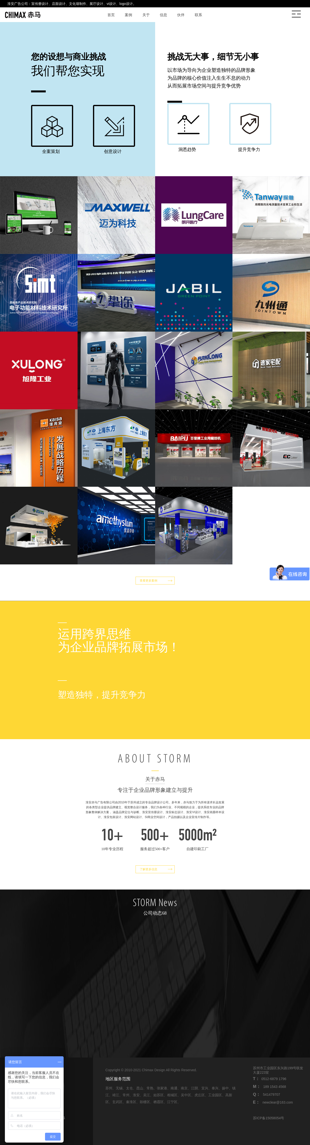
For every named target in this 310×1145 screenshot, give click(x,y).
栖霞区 (158, 1102)
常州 (126, 1095)
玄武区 (117, 1102)
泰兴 (215, 1088)
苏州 (108, 1088)
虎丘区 (200, 1095)
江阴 (194, 1088)
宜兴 (204, 1088)
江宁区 (172, 1102)
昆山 (139, 1088)
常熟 (150, 1088)
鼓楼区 (145, 1102)
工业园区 (215, 1095)
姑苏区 (158, 1095)
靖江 (115, 1095)
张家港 (162, 1088)
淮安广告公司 (17, 4)
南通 (174, 1088)
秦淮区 (131, 1102)
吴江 (146, 1095)
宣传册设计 (39, 4)
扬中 (225, 1088)
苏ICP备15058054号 (268, 1118)
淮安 (136, 1095)
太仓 (129, 1088)
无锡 (119, 1088)
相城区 (172, 1095)
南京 (184, 1088)
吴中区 (186, 1095)
